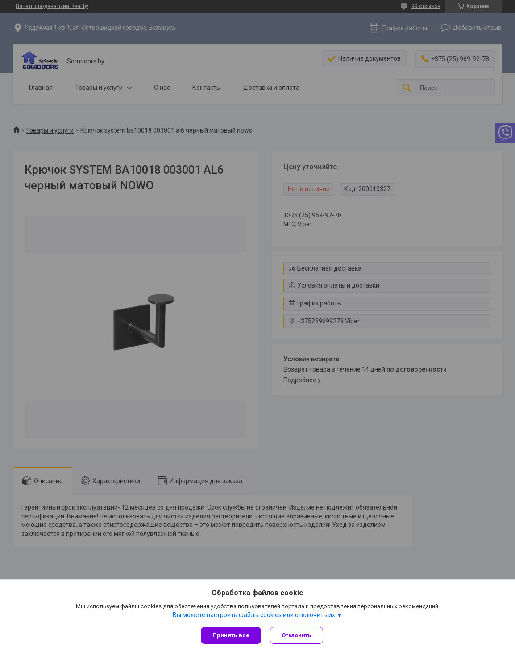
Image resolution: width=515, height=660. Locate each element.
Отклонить (296, 635)
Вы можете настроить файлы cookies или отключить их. (254, 614)
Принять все (230, 635)
